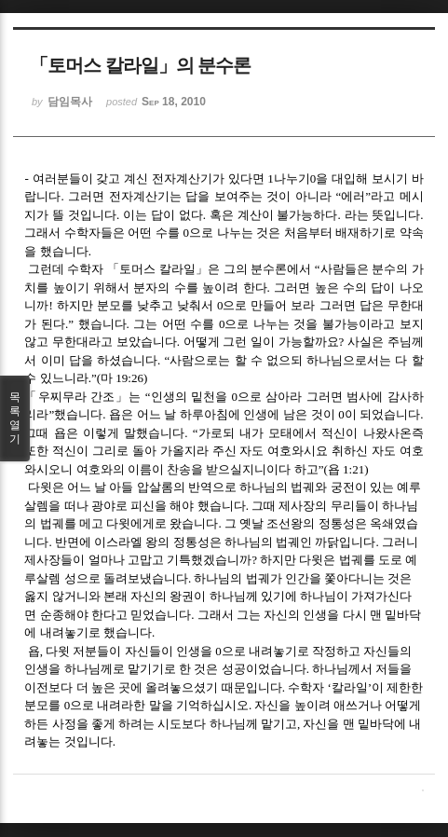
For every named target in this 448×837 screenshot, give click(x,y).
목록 (14, 418)
